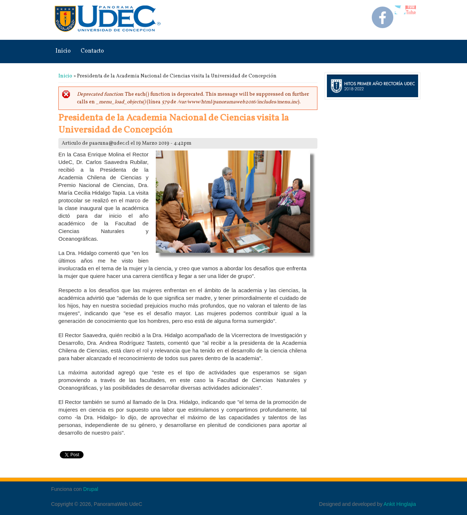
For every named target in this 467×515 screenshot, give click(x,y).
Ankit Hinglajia (399, 504)
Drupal (90, 489)
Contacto (92, 51)
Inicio (63, 51)
